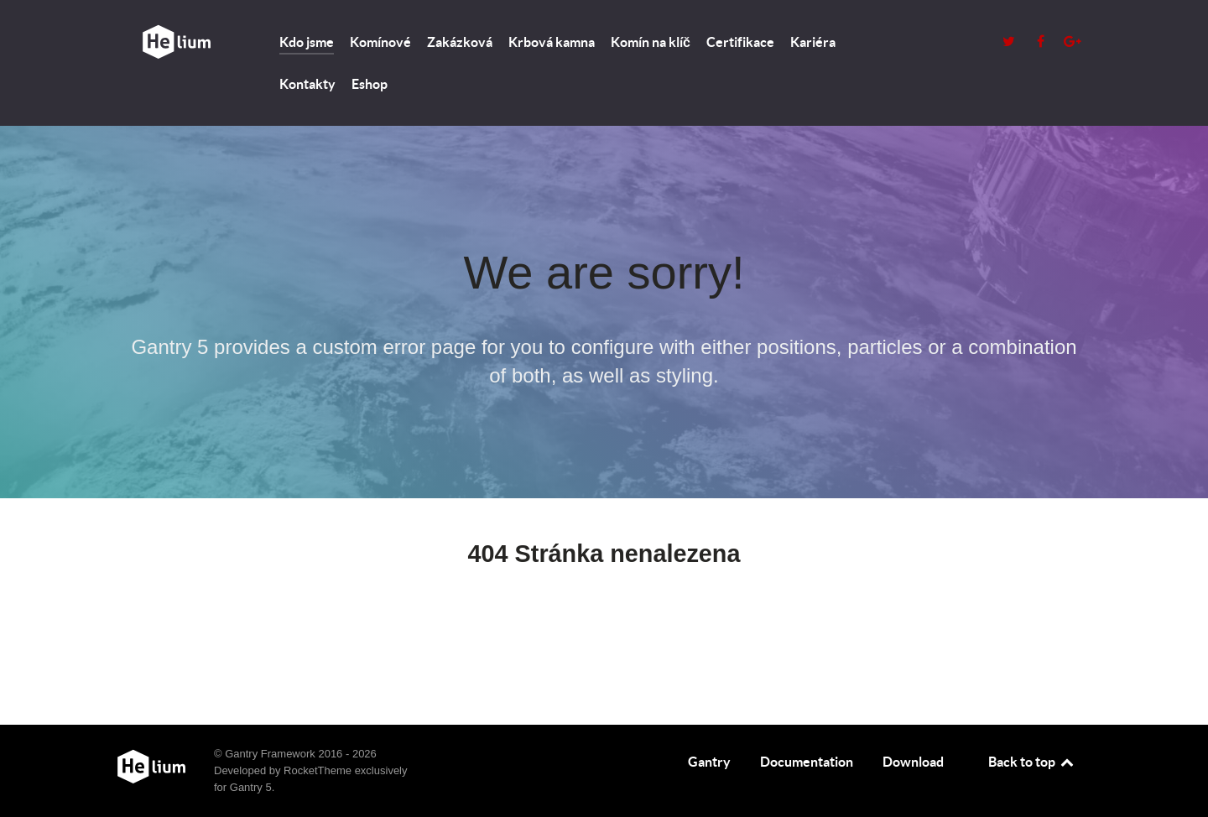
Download (913, 761)
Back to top (1031, 761)
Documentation (806, 761)
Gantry (709, 761)
